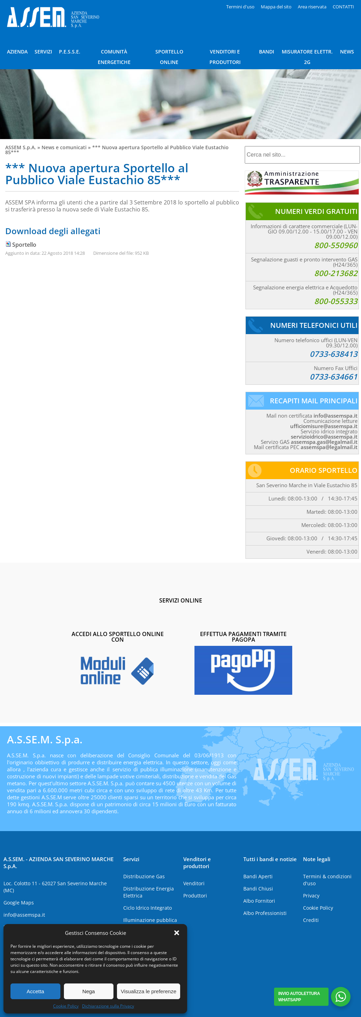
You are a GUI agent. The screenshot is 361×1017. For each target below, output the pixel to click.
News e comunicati (64, 147)
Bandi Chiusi (258, 888)
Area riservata (312, 6)
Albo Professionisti (265, 913)
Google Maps (18, 902)
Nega (88, 991)
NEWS (347, 51)
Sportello (24, 244)
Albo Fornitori (259, 900)
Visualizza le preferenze (148, 991)
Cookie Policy (66, 1006)
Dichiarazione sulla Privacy (108, 1006)
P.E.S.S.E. (69, 51)
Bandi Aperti (258, 876)
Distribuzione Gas (144, 876)
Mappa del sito (276, 6)
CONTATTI (343, 6)
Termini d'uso (240, 6)
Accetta (35, 991)
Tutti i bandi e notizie (270, 859)
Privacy (311, 895)
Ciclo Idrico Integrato (147, 907)
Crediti (311, 920)
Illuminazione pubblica (150, 920)
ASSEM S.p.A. (20, 147)
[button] (176, 932)
